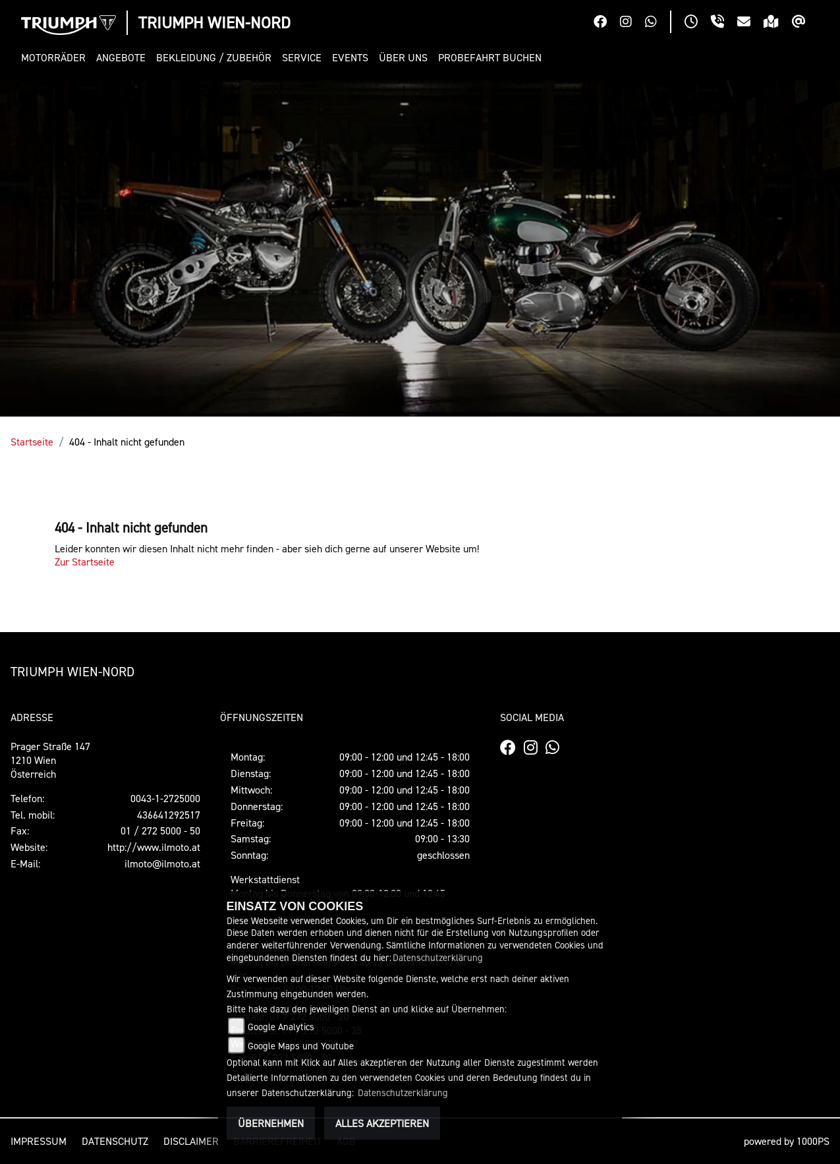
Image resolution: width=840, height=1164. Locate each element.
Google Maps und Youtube (301, 1045)
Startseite (32, 441)
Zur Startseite (85, 561)
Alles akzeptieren (382, 1123)
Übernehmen (271, 1123)
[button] (56, 57)
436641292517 (168, 814)
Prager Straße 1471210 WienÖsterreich (50, 760)
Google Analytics (281, 1026)
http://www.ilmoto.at (153, 847)
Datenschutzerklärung (438, 957)
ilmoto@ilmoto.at (162, 863)
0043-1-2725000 (165, 798)
